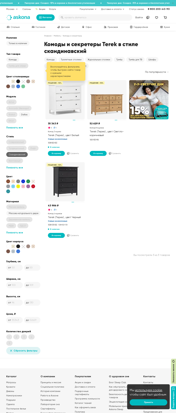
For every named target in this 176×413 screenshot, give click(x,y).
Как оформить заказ (85, 407)
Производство (48, 400)
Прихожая (110, 27)
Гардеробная (138, 27)
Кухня (165, 27)
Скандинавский (17, 154)
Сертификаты (48, 408)
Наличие (11, 37)
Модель (11, 96)
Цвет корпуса (14, 241)
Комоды (13, 59)
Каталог (45, 17)
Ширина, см (13, 278)
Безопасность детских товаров (121, 396)
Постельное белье (16, 408)
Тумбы (119, 59)
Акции (40, 9)
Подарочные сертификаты (82, 393)
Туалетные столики (71, 59)
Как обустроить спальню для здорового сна (122, 388)
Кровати (10, 387)
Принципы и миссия (51, 382)
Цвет (9, 176)
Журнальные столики (99, 59)
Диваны (10, 391)
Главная (48, 36)
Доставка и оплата (85, 387)
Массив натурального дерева (24, 213)
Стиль (10, 136)
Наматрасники (14, 395)
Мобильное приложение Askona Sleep (122, 408)
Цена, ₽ (11, 313)
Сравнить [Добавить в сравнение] (73, 153)
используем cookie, (149, 390)
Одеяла (10, 404)
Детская (63, 27)
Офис (86, 27)
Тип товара (13, 53)
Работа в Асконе (49, 395)
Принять (148, 402)
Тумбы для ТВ (135, 59)
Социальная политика (52, 387)
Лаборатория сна (50, 404)
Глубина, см (13, 261)
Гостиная (38, 27)
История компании (50, 391)
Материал (12, 201)
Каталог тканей (83, 403)
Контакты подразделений (151, 384)
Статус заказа (136, 9)
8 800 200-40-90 (159, 8)
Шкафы (152, 59)
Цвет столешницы (17, 76)
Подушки (11, 400)
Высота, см (13, 296)
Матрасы (11, 382)
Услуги (52, 9)
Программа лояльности (87, 398)
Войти (139, 17)
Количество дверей (18, 331)
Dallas (24, 114)
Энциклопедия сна (119, 402)
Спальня (13, 27)
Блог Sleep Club (117, 382)
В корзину (56, 153)
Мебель (57, 36)
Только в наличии (18, 43)
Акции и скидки (83, 382)
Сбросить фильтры (23, 351)
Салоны (26, 9)
